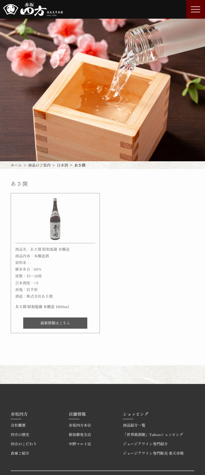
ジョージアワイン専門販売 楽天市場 (153, 453)
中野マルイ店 (80, 443)
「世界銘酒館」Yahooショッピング (153, 434)
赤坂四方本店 (80, 425)
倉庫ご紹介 (20, 453)
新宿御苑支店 (80, 434)
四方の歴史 (20, 434)
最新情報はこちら (55, 322)
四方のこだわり (24, 443)
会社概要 (18, 425)
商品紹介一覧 (134, 425)
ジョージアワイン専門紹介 (145, 443)
